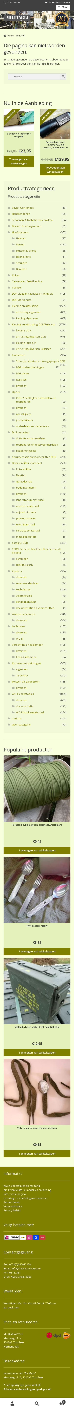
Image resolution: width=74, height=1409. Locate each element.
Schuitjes (21, 263)
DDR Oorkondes (21, 299)
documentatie (24, 706)
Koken (15, 275)
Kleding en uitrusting (25, 306)
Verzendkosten (13, 1206)
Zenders (17, 571)
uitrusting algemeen (28, 312)
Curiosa (16, 718)
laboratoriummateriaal (30, 500)
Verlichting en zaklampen (27, 644)
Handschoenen (21, 213)
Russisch (21, 379)
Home (10, 35)
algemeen (22, 558)
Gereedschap (24, 481)
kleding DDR (23, 330)
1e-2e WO (22, 675)
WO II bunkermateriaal (30, 712)
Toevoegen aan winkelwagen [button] (19, 161)
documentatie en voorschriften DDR (34, 457)
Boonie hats (23, 256)
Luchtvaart (18, 626)
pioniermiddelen (26, 518)
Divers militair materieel (27, 463)
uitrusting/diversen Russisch (33, 349)
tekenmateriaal (25, 524)
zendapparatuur (26, 601)
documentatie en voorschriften (35, 608)
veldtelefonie (24, 595)
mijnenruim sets (26, 512)
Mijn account (12, 1403)
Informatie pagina (15, 1194)
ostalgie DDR (20, 542)
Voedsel (16, 287)
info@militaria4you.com (26, 1268)
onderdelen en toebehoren (32, 426)
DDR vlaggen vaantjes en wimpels (32, 293)
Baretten (21, 269)
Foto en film (23, 469)
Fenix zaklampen (26, 657)
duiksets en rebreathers (31, 438)
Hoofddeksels (20, 232)
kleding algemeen (27, 318)
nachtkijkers (23, 414)
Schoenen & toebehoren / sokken (32, 220)
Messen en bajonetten (25, 681)
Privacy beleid (12, 1210)
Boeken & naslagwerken (26, 226)
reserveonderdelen (27, 583)
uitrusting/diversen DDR (31, 336)
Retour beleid (12, 1202)
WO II (19, 638)
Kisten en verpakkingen (26, 663)
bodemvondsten (26, 487)
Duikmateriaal (20, 432)
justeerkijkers (24, 420)
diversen (21, 385)
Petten (20, 244)
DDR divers (22, 373)
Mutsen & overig (26, 250)
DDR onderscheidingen (30, 367)
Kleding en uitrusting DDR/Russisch (33, 324)
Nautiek (21, 475)
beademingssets (26, 450)
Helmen (20, 238)
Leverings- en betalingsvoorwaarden (26, 1198)
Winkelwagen (57, 1401)
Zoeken (37, 1403)
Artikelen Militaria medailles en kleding (27, 1190)
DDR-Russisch (24, 565)
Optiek (16, 392)
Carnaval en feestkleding (27, 281)
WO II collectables (23, 694)
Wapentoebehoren (23, 614)
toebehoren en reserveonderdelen (37, 444)
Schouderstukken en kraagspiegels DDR (40, 361)
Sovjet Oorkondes (23, 207)
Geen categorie (21, 724)
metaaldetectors (26, 536)
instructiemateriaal (28, 530)
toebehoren (23, 589)
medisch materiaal (27, 506)
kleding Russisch (26, 342)
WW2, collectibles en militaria (22, 1185)
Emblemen (18, 355)
